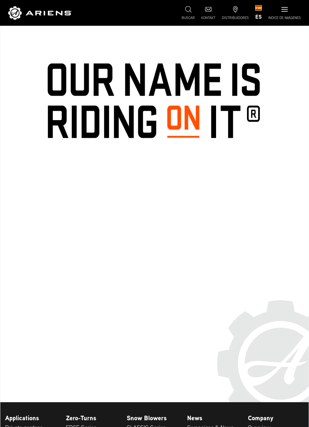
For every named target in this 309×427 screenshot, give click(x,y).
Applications (22, 417)
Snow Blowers (147, 417)
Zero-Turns (81, 417)
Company (260, 417)
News (194, 417)
